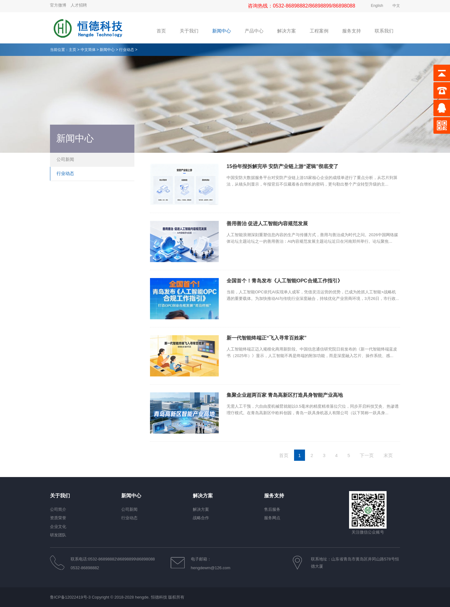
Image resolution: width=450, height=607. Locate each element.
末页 (388, 455)
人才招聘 (79, 5)
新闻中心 (107, 49)
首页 (283, 455)
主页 (72, 49)
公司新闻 (65, 159)
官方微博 (58, 5)
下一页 (367, 455)
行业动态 (126, 49)
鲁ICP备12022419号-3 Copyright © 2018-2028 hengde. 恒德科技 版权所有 (117, 597)
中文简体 (88, 49)
